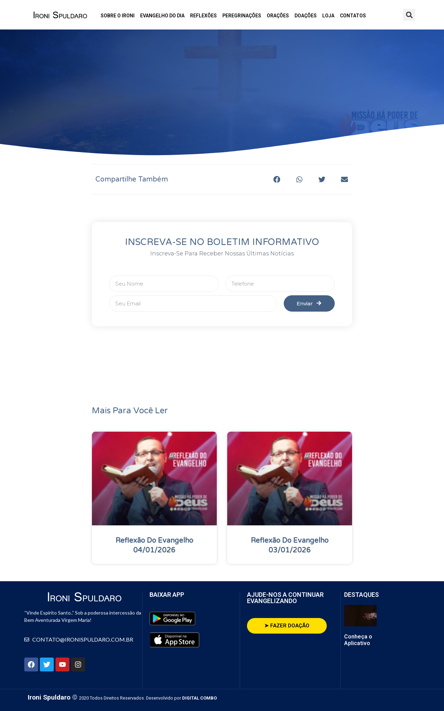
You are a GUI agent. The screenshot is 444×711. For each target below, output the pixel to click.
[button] (409, 15)
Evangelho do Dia (162, 15)
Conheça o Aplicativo (358, 639)
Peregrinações (241, 15)
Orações (278, 15)
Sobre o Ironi (118, 15)
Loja (328, 15)
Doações (305, 15)
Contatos (353, 15)
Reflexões (203, 15)
